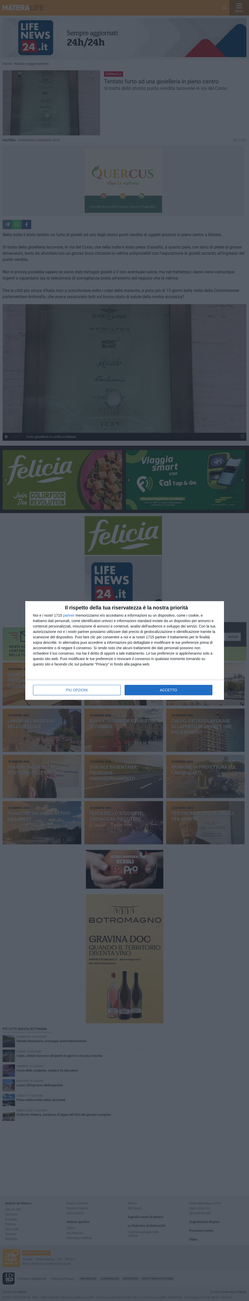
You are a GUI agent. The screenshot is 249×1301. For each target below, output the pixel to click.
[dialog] (124, 650)
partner (68, 615)
